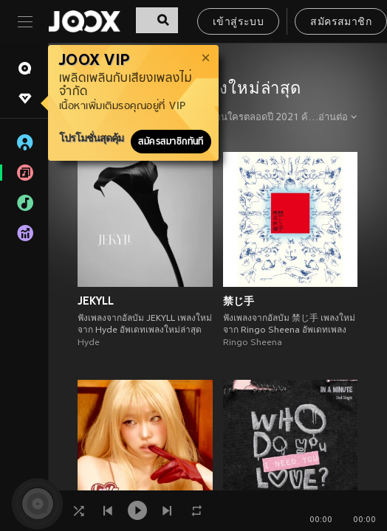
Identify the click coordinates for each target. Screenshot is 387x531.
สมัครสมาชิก (340, 22)
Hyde (89, 343)
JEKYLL (96, 301)
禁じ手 (238, 301)
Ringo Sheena (252, 343)
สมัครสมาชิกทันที (171, 141)
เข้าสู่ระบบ (238, 22)
